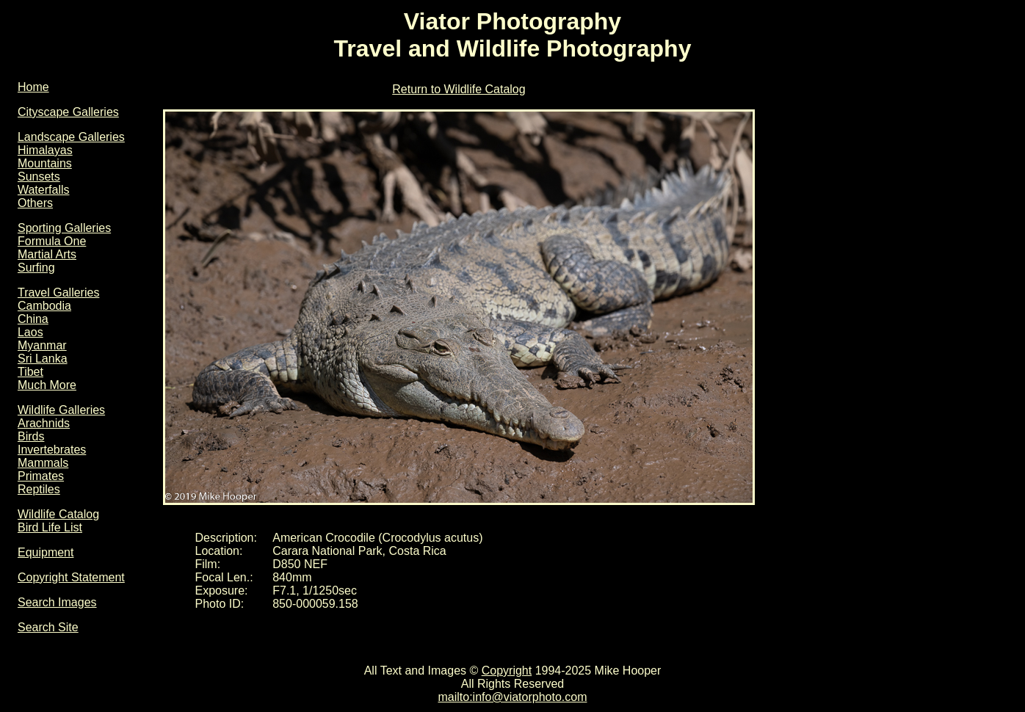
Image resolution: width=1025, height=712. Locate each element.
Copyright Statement (71, 577)
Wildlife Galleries (61, 410)
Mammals (43, 463)
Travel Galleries (58, 292)
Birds (31, 436)
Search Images (57, 602)
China (33, 319)
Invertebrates (52, 449)
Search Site (48, 627)
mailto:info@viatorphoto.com (512, 697)
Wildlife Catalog (58, 514)
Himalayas (45, 150)
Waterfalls (44, 190)
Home (33, 87)
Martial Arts (47, 254)
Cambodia (44, 305)
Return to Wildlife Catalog (458, 89)
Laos (30, 332)
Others (35, 203)
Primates (41, 476)
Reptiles (39, 489)
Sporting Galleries (64, 228)
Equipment (46, 552)
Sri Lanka (43, 358)
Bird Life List (50, 527)
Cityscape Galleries (68, 112)
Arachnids (44, 423)
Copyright (507, 670)
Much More (47, 385)
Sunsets (39, 176)
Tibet (30, 372)
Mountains (45, 163)
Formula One (52, 241)
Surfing (36, 267)
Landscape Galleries (71, 137)
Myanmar (42, 345)
